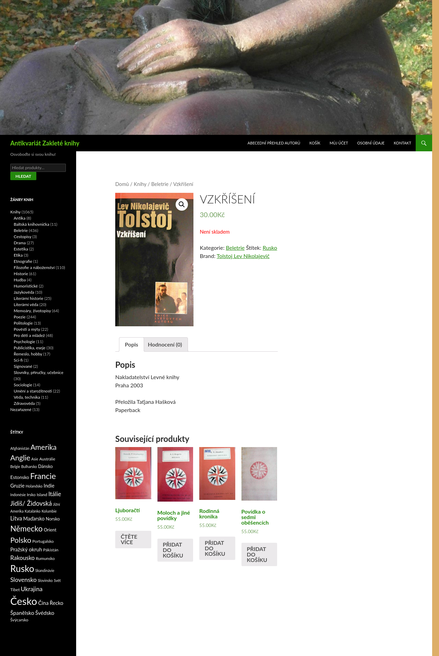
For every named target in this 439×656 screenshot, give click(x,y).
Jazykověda (24, 292)
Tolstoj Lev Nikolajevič (243, 256)
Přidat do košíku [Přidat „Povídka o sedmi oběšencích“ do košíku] (257, 554)
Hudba (20, 279)
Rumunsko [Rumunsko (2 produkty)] (45, 558)
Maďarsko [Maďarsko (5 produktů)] (34, 519)
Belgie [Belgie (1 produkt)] (15, 466)
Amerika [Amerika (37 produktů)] (44, 447)
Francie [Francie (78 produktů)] (43, 476)
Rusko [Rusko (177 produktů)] (22, 568)
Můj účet (339, 143)
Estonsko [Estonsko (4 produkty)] (19, 477)
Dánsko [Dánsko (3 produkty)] (45, 466)
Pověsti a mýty (27, 329)
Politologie (23, 323)
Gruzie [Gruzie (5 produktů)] (17, 486)
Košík (314, 143)
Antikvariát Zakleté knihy (44, 143)
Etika (18, 255)
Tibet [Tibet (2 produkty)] (15, 589)
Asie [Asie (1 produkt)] (34, 459)
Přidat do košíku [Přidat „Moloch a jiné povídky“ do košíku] (173, 550)
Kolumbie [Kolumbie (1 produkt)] (49, 511)
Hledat (23, 176)
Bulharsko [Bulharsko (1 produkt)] (29, 466)
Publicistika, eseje (29, 347)
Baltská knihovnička (31, 224)
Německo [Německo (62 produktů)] (26, 528)
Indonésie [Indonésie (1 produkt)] (18, 494)
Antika (19, 218)
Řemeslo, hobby (28, 353)
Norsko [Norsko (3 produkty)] (53, 519)
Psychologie (24, 341)
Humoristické (26, 286)
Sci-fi (18, 360)
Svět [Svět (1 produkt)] (57, 580)
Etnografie (23, 261)
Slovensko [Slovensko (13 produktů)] (23, 579)
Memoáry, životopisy (32, 310)
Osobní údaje (371, 143)
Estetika (21, 248)
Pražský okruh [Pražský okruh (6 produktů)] (26, 549)
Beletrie (159, 184)
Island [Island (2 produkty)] (42, 494)
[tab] (131, 344)
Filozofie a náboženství (34, 267)
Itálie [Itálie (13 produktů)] (54, 493)
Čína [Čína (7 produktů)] (43, 603)
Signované (23, 366)
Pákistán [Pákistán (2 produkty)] (51, 549)
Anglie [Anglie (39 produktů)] (20, 457)
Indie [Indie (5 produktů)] (49, 486)
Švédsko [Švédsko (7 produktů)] (45, 613)
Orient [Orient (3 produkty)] (50, 529)
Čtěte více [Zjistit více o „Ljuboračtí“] (129, 539)
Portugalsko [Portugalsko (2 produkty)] (43, 541)
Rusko (270, 247)
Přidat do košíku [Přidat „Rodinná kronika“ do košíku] (215, 548)
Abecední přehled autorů (274, 143)
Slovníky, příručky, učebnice (38, 372)
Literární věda (26, 304)
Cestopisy (22, 236)
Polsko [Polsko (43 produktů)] (20, 540)
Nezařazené (21, 409)
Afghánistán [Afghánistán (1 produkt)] (19, 448)
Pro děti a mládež (29, 335)
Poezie (20, 316)
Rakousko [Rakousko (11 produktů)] (22, 557)
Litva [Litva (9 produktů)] (16, 518)
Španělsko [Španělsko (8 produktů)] (22, 612)
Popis (131, 344)
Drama (20, 242)
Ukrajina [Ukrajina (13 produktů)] (32, 589)
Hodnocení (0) (165, 344)
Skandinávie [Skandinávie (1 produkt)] (45, 570)
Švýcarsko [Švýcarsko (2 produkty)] (19, 619)
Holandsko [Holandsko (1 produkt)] (34, 486)
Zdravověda (24, 403)
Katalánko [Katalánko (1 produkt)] (32, 511)
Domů (122, 184)
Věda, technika (27, 397)
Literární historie (28, 298)
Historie (21, 273)
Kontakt (402, 143)
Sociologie (23, 384)
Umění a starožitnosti (33, 391)
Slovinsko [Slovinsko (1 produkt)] (45, 580)
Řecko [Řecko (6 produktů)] (56, 603)
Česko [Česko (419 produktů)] (23, 601)
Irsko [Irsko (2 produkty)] (31, 494)
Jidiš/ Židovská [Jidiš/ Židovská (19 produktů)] (31, 503)
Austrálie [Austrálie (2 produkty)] (47, 458)
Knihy (140, 184)
